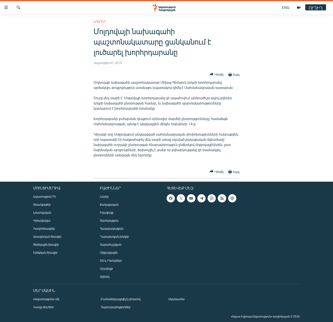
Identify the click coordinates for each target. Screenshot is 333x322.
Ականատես (176, 299)
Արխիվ (104, 276)
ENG (285, 7)
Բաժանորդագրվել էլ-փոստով (121, 299)
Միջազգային (108, 252)
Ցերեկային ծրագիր (46, 244)
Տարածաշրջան (110, 244)
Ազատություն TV (44, 196)
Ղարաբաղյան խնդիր (114, 236)
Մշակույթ (106, 268)
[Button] (216, 74)
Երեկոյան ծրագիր (45, 252)
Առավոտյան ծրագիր (47, 236)
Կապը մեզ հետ (43, 307)
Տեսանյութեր (41, 204)
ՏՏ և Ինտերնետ (111, 260)
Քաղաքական (109, 204)
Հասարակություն (111, 228)
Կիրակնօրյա (41, 220)
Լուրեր (100, 21)
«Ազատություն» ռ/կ (46, 299)
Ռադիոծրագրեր (44, 228)
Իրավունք (106, 212)
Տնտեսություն (109, 220)
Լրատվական (42, 212)
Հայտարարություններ (115, 307)
